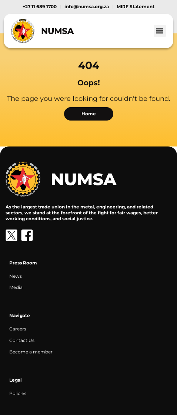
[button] (160, 31)
